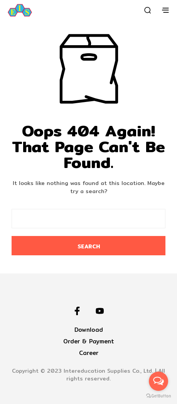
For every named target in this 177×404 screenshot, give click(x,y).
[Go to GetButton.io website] (158, 396)
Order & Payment (88, 341)
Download (88, 329)
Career (88, 352)
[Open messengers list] (158, 381)
